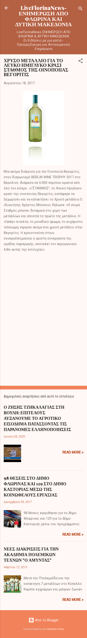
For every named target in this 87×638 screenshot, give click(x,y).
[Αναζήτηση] (80, 9)
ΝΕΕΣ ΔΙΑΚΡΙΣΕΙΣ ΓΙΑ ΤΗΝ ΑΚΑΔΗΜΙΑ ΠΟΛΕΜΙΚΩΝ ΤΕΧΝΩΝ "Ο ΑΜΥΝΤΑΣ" (31, 554)
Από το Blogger (44, 620)
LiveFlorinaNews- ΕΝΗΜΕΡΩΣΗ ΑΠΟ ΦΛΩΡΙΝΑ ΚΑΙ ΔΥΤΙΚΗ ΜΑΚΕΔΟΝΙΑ (43, 16)
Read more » (72, 452)
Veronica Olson (55, 629)
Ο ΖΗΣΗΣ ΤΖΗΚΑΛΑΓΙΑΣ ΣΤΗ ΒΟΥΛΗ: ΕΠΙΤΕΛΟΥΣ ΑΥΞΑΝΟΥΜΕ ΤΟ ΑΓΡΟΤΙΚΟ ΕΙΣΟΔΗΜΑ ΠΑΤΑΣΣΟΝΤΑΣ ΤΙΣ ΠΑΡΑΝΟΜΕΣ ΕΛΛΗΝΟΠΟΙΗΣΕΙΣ (37, 418)
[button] (80, 61)
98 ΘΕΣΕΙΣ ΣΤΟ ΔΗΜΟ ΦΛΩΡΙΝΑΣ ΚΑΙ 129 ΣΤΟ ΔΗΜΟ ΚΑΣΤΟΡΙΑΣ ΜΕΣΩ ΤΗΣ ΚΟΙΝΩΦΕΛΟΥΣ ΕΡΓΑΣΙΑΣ (35, 486)
